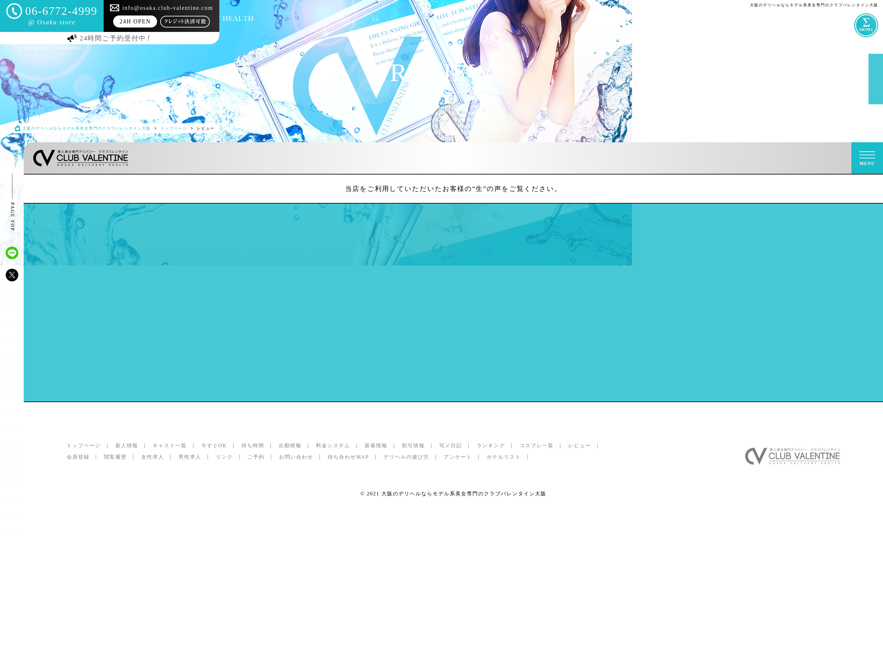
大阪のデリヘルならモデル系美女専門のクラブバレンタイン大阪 (463, 493)
